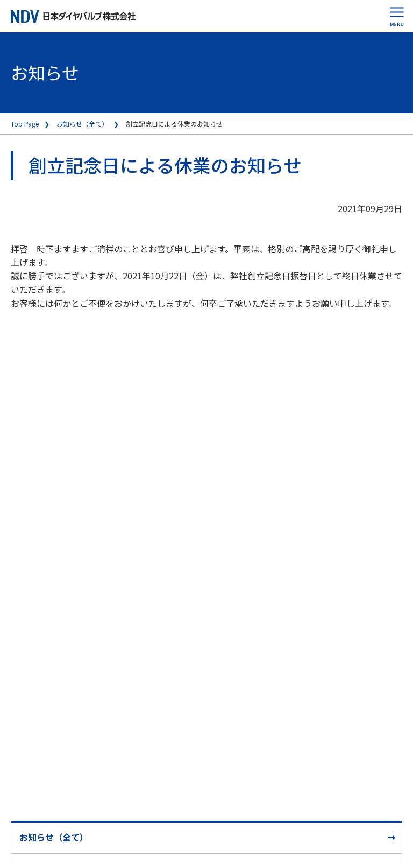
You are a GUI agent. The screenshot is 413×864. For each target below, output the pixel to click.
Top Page (25, 123)
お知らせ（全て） (82, 123)
